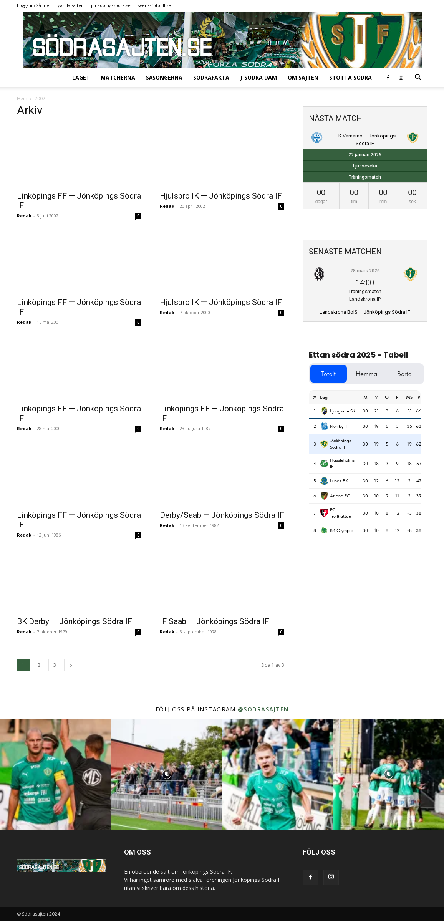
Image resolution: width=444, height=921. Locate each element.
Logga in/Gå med (34, 5)
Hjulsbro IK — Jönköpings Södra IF (221, 195)
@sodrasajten (263, 709)
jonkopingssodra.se (111, 5)
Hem (22, 98)
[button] (418, 78)
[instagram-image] (55, 774)
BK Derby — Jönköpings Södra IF (74, 621)
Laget (81, 77)
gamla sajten (71, 5)
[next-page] (70, 665)
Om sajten (303, 77)
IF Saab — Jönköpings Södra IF (214, 621)
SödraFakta (211, 77)
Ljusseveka (365, 166)
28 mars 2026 (365, 270)
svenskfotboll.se (154, 5)
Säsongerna (164, 77)
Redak (24, 216)
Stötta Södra (350, 77)
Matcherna (118, 77)
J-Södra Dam (258, 77)
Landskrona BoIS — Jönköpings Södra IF (365, 312)
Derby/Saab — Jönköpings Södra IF (222, 515)
